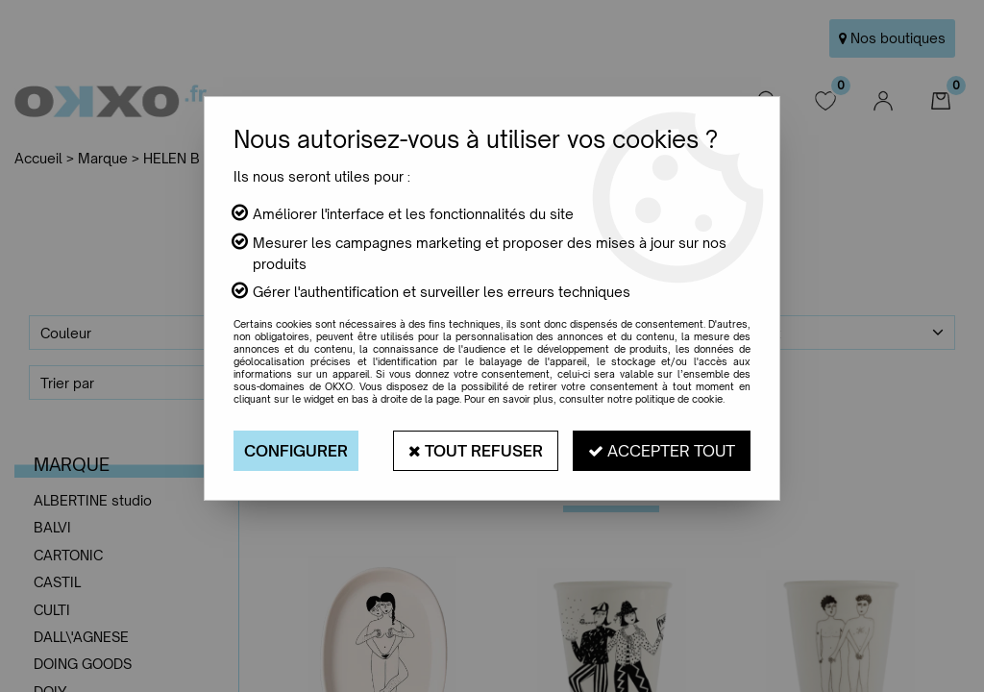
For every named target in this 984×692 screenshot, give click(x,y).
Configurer (296, 450)
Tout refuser (475, 450)
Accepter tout (661, 450)
